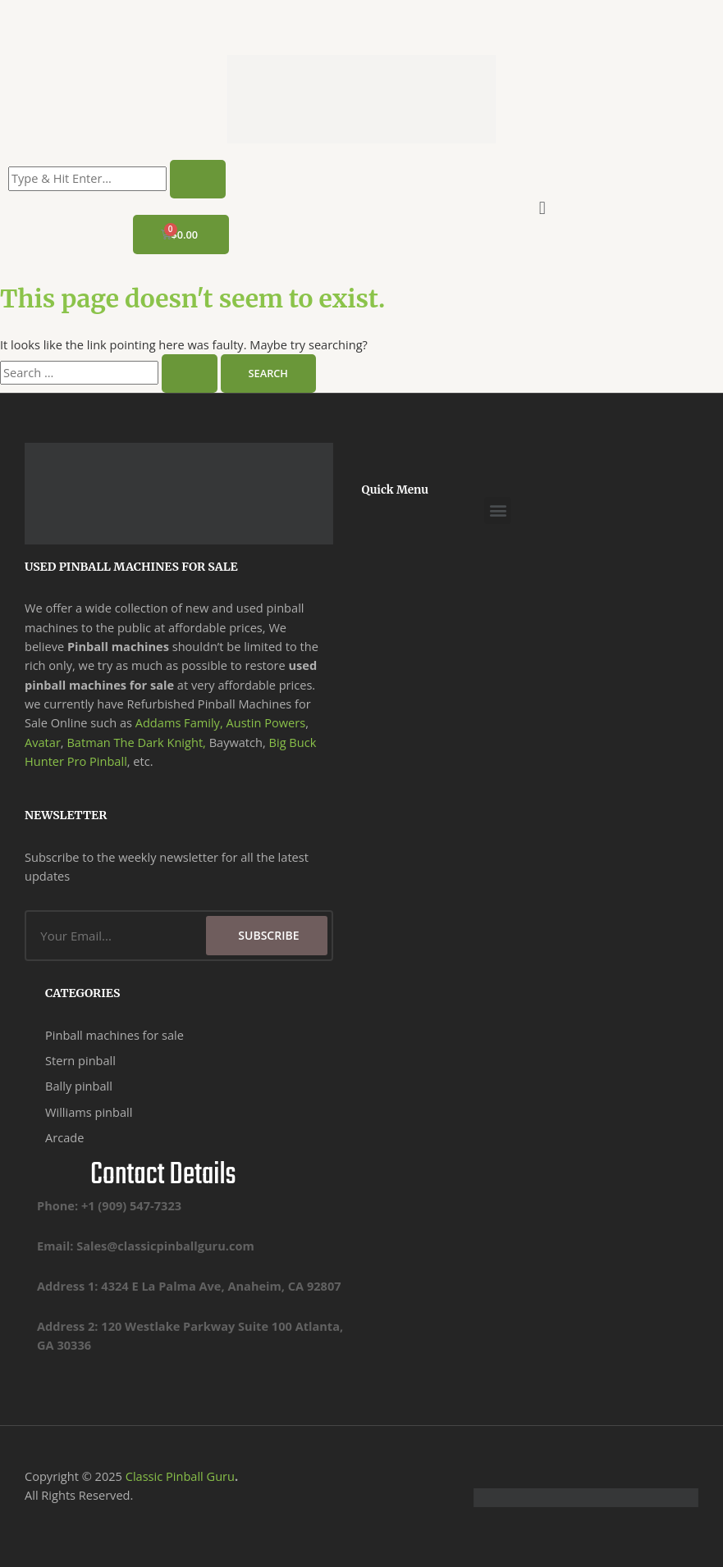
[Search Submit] (189, 373)
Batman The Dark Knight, (135, 742)
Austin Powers (265, 722)
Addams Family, (179, 722)
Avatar (43, 742)
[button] (542, 207)
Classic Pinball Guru (180, 1476)
